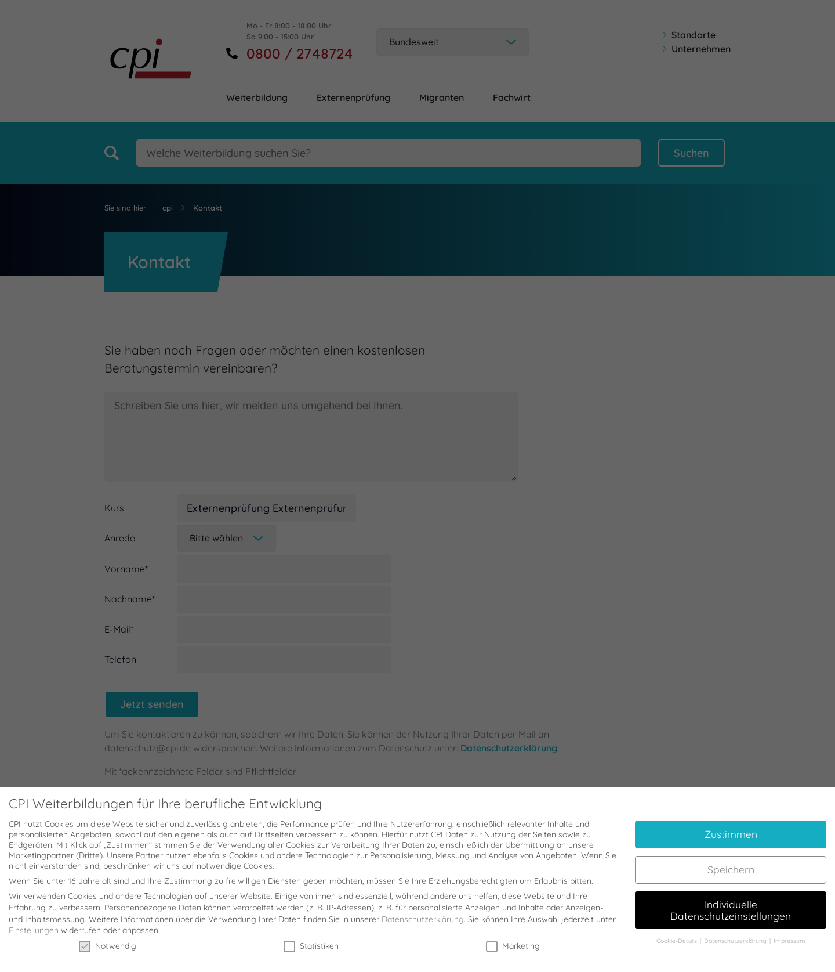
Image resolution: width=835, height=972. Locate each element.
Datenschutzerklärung (423, 911)
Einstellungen (34, 923)
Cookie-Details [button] (677, 934)
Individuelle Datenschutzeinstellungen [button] (730, 902)
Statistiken (311, 938)
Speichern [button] (730, 861)
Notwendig (107, 938)
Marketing (513, 938)
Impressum (789, 934)
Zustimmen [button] (731, 826)
